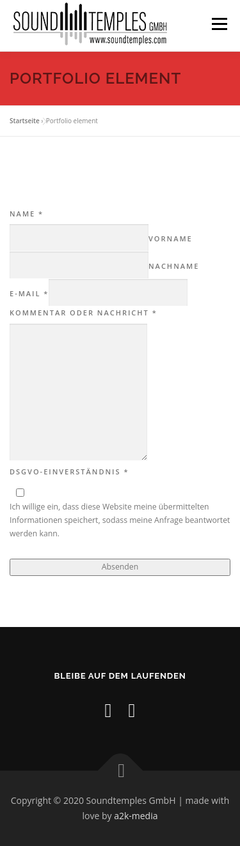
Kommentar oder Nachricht (83, 312)
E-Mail (29, 293)
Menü (218, 24)
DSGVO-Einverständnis (69, 471)
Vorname (170, 238)
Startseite (25, 120)
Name (27, 213)
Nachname (173, 266)
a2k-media (135, 816)
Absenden (120, 566)
